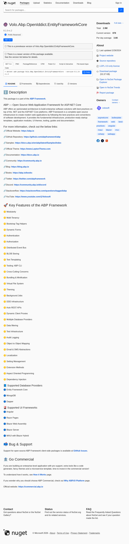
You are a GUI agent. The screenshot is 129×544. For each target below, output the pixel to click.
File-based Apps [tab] (83, 64)
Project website (107, 55)
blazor (109, 130)
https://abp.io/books (22, 173)
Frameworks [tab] (26, 83)
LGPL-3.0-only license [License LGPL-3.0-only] (110, 66)
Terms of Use (63, 533)
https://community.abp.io (30, 161)
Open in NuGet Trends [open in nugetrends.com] (110, 87)
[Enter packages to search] (60, 10)
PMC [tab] (17, 64)
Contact (8, 509)
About (52, 533)
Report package (107, 93)
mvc (117, 130)
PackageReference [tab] (30, 64)
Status (49, 509)
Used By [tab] (58, 83)
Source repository (108, 61)
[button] (86, 72)
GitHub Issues (80, 451)
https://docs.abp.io (30, 155)
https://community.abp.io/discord (30, 185)
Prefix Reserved (14, 35)
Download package (108, 71)
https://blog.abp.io (20, 167)
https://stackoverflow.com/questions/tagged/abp (43, 191)
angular (111, 126)
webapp (111, 134)
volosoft (105, 108)
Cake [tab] (7, 68)
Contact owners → (116, 101)
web (113, 122)
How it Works (39, 475)
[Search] (121, 10)
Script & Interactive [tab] (66, 64)
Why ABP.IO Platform (74, 481)
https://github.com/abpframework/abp (42, 137)
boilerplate (116, 118)
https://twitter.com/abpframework (29, 179)
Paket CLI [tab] (51, 64)
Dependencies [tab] (43, 83)
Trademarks (94, 533)
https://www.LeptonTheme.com (35, 149)
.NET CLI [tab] (8, 64)
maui (100, 130)
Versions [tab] (72, 83)
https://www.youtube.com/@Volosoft (33, 197)
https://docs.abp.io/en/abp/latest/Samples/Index (38, 143)
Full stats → (119, 23)
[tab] (24, 3)
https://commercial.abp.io (30, 487)
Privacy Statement (79, 533)
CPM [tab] (42, 64)
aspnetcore (103, 118)
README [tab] (10, 83)
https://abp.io (27, 131)
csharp (101, 134)
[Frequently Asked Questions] (88, 509)
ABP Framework (37, 99)
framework (103, 122)
